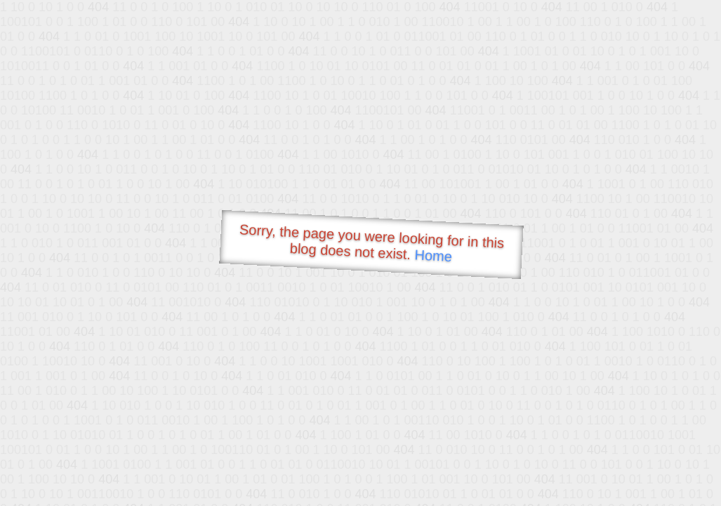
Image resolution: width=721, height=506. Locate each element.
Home (433, 255)
